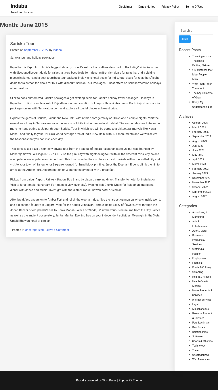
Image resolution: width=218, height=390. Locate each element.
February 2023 (200, 168)
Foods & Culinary (201, 267)
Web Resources (201, 359)
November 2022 (201, 182)
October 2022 (200, 187)
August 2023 (199, 141)
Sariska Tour (22, 43)
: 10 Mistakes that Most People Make (202, 75)
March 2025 (199, 127)
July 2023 (197, 145)
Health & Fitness (201, 276)
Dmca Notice (146, 6)
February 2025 (200, 131)
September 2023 (201, 136)
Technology (198, 345)
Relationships (200, 331)
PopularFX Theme (130, 380)
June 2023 (198, 150)
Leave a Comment (57, 230)
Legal (195, 304)
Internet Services (201, 299)
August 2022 (199, 196)
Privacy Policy (170, 6)
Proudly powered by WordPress (96, 380)
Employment (199, 258)
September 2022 (201, 191)
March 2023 (199, 164)
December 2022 (201, 177)
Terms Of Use (194, 6)
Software (197, 336)
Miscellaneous (200, 308)
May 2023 (197, 154)
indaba (57, 50)
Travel (195, 350)
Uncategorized (34, 230)
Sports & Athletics (202, 341)
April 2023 (198, 159)
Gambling (197, 272)
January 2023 (200, 173)
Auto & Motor (199, 230)
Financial (197, 262)
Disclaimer (125, 6)
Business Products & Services (198, 240)
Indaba (19, 6)
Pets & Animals (200, 322)
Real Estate (198, 327)
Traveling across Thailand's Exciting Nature (201, 61)
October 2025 (200, 122)
